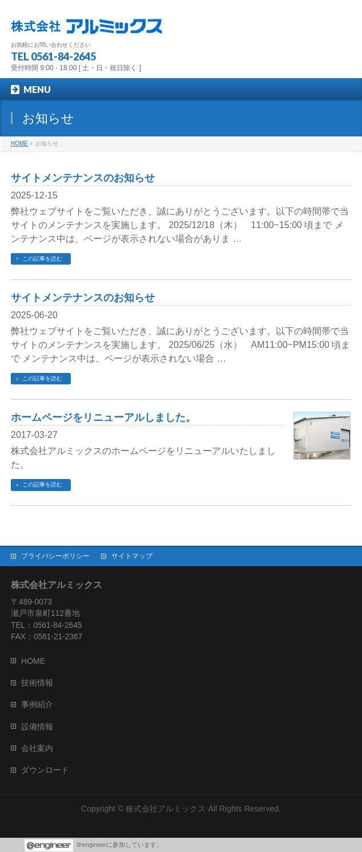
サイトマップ (131, 556)
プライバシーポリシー (55, 556)
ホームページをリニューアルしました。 (103, 417)
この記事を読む (42, 258)
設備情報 (37, 726)
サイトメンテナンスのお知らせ (83, 178)
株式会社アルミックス (166, 808)
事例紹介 (37, 704)
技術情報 (37, 682)
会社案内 (37, 748)
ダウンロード (45, 769)
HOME (33, 661)
